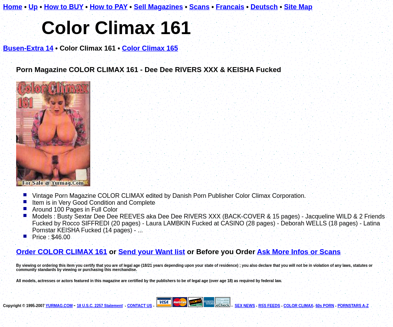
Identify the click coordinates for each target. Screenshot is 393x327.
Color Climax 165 (150, 48)
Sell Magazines (158, 7)
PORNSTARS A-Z (352, 306)
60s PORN (324, 306)
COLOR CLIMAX (298, 306)
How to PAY (109, 7)
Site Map (298, 7)
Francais (230, 7)
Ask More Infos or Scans (298, 252)
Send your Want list (151, 252)
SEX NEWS (245, 306)
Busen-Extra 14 (28, 48)
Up (33, 7)
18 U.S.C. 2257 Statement (100, 306)
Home (12, 7)
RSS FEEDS (269, 306)
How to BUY (64, 7)
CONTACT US (139, 306)
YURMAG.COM (59, 306)
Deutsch (264, 7)
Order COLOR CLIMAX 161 (61, 252)
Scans (199, 7)
